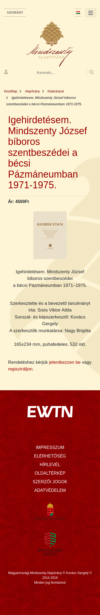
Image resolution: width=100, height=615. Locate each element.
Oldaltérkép (50, 473)
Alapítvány (32, 91)
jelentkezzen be (65, 362)
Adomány (15, 12)
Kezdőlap (10, 91)
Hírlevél (50, 464)
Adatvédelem (50, 490)
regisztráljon (20, 369)
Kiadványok (55, 91)
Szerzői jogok (50, 481)
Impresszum (50, 447)
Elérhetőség (50, 456)
